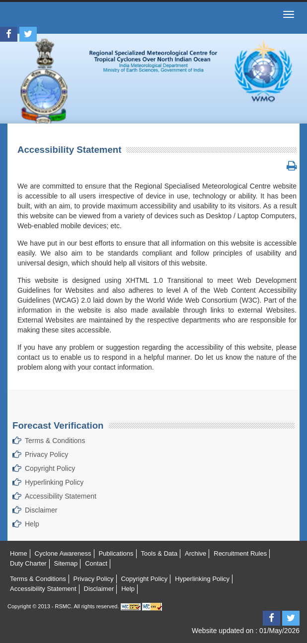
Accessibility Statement (60, 496)
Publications (115, 553)
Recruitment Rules (240, 553)
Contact (96, 563)
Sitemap (66, 563)
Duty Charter (28, 563)
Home (18, 553)
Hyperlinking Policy (54, 482)
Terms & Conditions (55, 441)
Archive (195, 553)
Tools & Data (159, 553)
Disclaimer (41, 510)
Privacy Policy (46, 454)
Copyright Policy (50, 468)
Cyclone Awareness (63, 553)
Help (32, 524)
